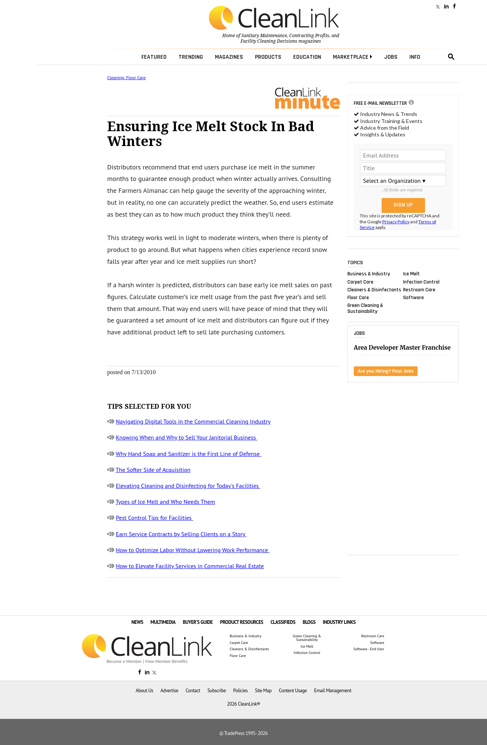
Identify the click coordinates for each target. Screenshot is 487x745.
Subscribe (216, 690)
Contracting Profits (309, 35)
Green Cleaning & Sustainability (365, 308)
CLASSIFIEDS (283, 622)
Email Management (332, 690)
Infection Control (421, 281)
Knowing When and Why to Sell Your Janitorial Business (186, 437)
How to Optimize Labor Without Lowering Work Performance (192, 550)
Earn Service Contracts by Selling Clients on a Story (181, 534)
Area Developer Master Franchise (402, 347)
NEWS (137, 622)
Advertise (169, 690)
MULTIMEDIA (162, 622)
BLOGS (309, 622)
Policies (240, 690)
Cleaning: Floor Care (126, 77)
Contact (193, 690)
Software (413, 297)
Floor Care (358, 297)
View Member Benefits (166, 661)
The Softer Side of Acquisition (153, 469)
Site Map (263, 690)
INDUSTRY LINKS (339, 622)
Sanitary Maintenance (264, 35)
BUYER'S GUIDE (198, 622)
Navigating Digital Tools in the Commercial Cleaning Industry (193, 421)
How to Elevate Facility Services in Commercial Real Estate (190, 566)
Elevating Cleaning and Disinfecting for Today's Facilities (188, 485)
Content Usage (293, 690)
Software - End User (368, 649)
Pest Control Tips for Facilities (154, 517)
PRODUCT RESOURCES (241, 622)
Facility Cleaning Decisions (269, 41)
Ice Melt (411, 274)
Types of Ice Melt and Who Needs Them (165, 501)
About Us (144, 690)
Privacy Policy (395, 221)
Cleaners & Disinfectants (374, 289)
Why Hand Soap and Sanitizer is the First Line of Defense (188, 453)
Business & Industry (368, 274)
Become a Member (124, 661)
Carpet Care (360, 281)
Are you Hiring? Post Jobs (386, 371)
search (451, 57)
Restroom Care (419, 289)
